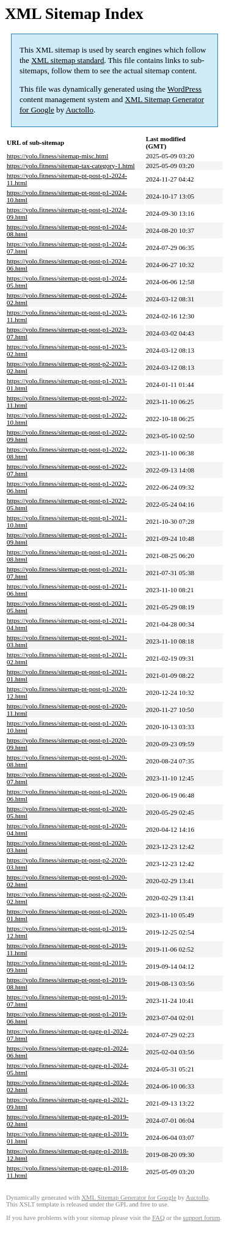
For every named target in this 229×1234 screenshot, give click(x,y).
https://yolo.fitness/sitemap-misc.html (57, 156)
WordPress (184, 89)
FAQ (158, 1217)
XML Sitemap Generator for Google (128, 1197)
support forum (201, 1217)
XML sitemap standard (67, 60)
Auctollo (79, 109)
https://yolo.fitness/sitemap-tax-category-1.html (71, 165)
